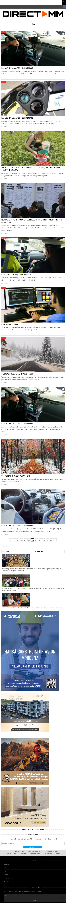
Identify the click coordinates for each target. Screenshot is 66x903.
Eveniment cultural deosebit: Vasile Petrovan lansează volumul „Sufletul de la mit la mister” (32, 608)
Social (4, 131)
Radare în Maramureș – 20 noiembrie (17, 424)
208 (51, 540)
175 (29, 540)
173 (21, 540)
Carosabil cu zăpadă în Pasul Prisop (17, 374)
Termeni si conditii (19, 851)
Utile (3, 32)
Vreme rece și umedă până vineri (15, 476)
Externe (6, 881)
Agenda (6, 864)
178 (40, 540)
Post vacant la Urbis (10, 324)
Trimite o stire (48, 854)
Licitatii (6, 874)
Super (6, 871)
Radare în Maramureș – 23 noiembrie (17, 118)
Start (9, 851)
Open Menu (3, 2)
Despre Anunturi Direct (52, 851)
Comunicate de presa (35, 854)
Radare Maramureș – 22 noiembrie (16, 274)
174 (25, 540)
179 (44, 540)
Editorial (6, 868)
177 (36, 540)
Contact (58, 854)
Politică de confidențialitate (35, 851)
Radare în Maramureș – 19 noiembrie (17, 526)
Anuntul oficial (8, 878)
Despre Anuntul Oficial (11, 854)
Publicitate (23, 854)
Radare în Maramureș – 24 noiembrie (17, 68)
